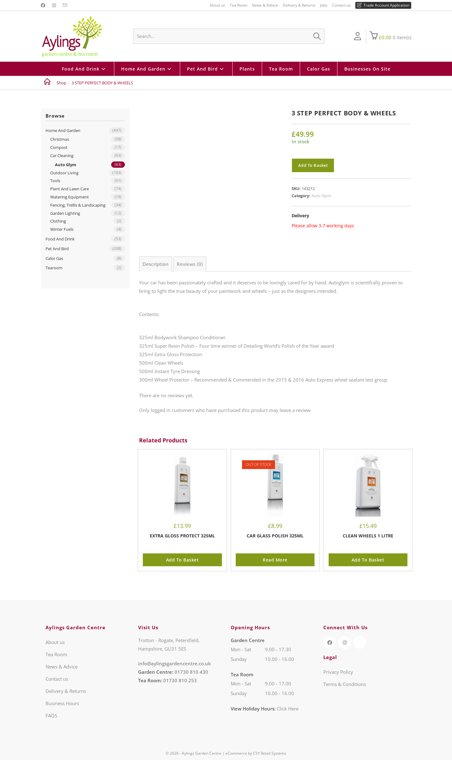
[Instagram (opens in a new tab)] (54, 5)
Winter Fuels (61, 229)
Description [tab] (156, 264)
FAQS (51, 715)
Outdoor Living (64, 173)
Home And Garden (63, 130)
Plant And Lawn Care (69, 189)
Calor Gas (54, 258)
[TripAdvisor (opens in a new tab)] (359, 642)
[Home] (47, 83)
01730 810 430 (191, 672)
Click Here (288, 708)
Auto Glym (321, 195)
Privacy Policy (338, 672)
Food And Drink (60, 239)
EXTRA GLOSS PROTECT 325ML (182, 536)
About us (217, 5)
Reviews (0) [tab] (190, 264)
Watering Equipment (69, 197)
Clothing (58, 221)
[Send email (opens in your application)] (65, 5)
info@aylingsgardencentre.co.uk (174, 663)
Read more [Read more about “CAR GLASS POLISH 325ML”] (275, 560)
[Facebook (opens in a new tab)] (44, 5)
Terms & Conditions (344, 684)
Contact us (341, 5)
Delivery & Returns (299, 5)
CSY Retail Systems (269, 753)
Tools (55, 180)
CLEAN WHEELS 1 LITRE (368, 536)
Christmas (59, 139)
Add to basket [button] (182, 560)
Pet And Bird (57, 248)
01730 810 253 (180, 680)
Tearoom (54, 268)
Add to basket (313, 165)
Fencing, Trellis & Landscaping (77, 205)
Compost (58, 147)
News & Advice (265, 5)
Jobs (323, 5)
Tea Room (238, 5)
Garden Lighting (65, 213)
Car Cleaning (61, 155)
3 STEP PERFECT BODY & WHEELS (102, 83)
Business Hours (62, 703)
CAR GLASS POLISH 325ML (275, 536)
